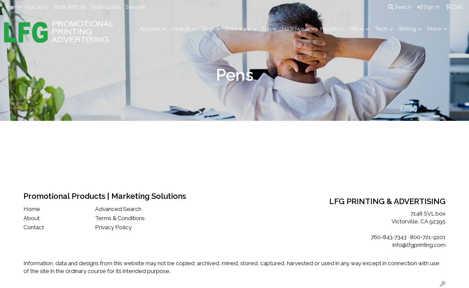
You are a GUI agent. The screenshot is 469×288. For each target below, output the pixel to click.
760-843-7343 (388, 237)
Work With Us (69, 7)
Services (135, 7)
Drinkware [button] (238, 28)
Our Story (37, 7)
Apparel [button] (150, 28)
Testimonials (106, 7)
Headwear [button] (295, 28)
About (31, 218)
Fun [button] (266, 28)
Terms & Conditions (120, 218)
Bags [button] (207, 28)
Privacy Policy (113, 227)
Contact (33, 227)
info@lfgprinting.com (419, 245)
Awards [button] (181, 28)
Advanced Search (118, 209)
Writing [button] (407, 28)
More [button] (434, 28)
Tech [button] (381, 28)
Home (13, 7)
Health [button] (329, 28)
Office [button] (356, 28)
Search (399, 7)
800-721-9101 (428, 237)
